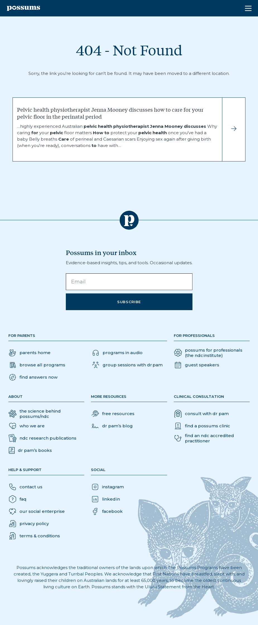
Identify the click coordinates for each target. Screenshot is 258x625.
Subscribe (129, 302)
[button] (32, 377)
